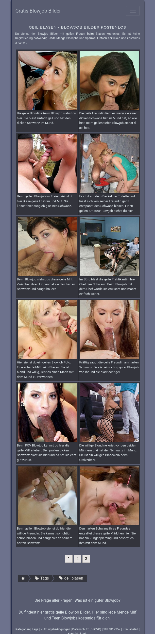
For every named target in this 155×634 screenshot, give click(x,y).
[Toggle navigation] (133, 11)
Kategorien (23, 629)
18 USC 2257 (111, 629)
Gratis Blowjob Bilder (38, 11)
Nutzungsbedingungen (55, 629)
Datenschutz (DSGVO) (86, 629)
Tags (35, 629)
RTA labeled (130, 629)
